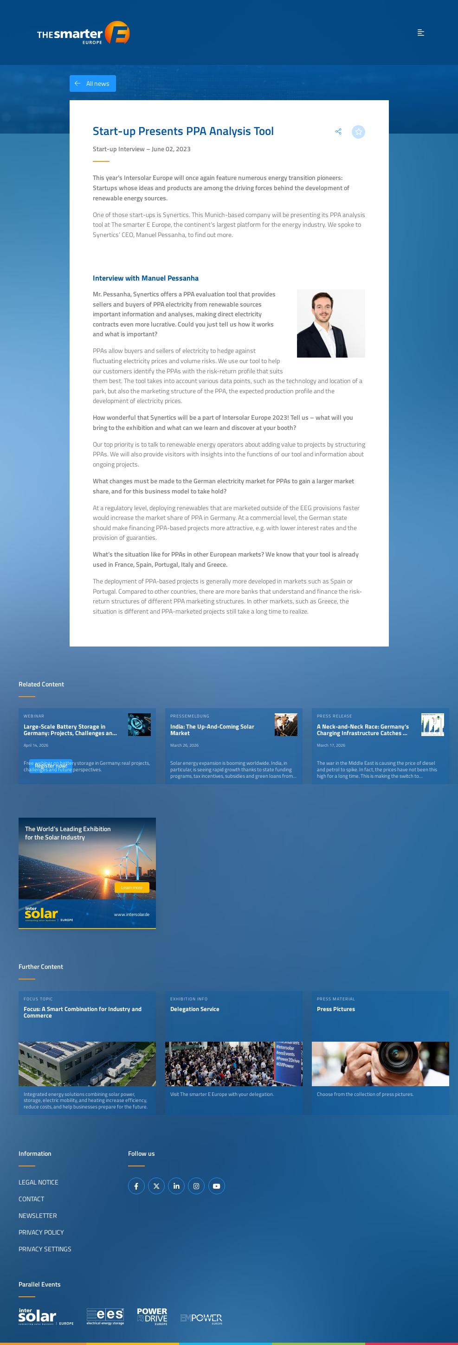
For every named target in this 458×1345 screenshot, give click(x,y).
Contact (31, 1199)
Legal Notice (38, 1182)
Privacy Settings (45, 1249)
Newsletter (38, 1215)
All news (90, 83)
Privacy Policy (41, 1232)
